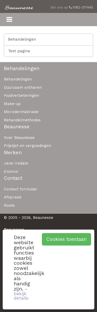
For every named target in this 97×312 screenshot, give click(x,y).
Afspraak (12, 197)
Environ (11, 171)
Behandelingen (22, 39)
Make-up (12, 103)
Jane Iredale (16, 163)
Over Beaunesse (19, 137)
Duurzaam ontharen (23, 87)
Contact (13, 178)
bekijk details (21, 296)
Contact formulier (21, 189)
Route (9, 205)
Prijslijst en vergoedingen (27, 145)
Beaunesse (16, 127)
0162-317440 (81, 7)
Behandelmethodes (22, 120)
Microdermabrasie (21, 111)
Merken (13, 152)
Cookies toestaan (66, 239)
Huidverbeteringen (21, 95)
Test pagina (19, 51)
